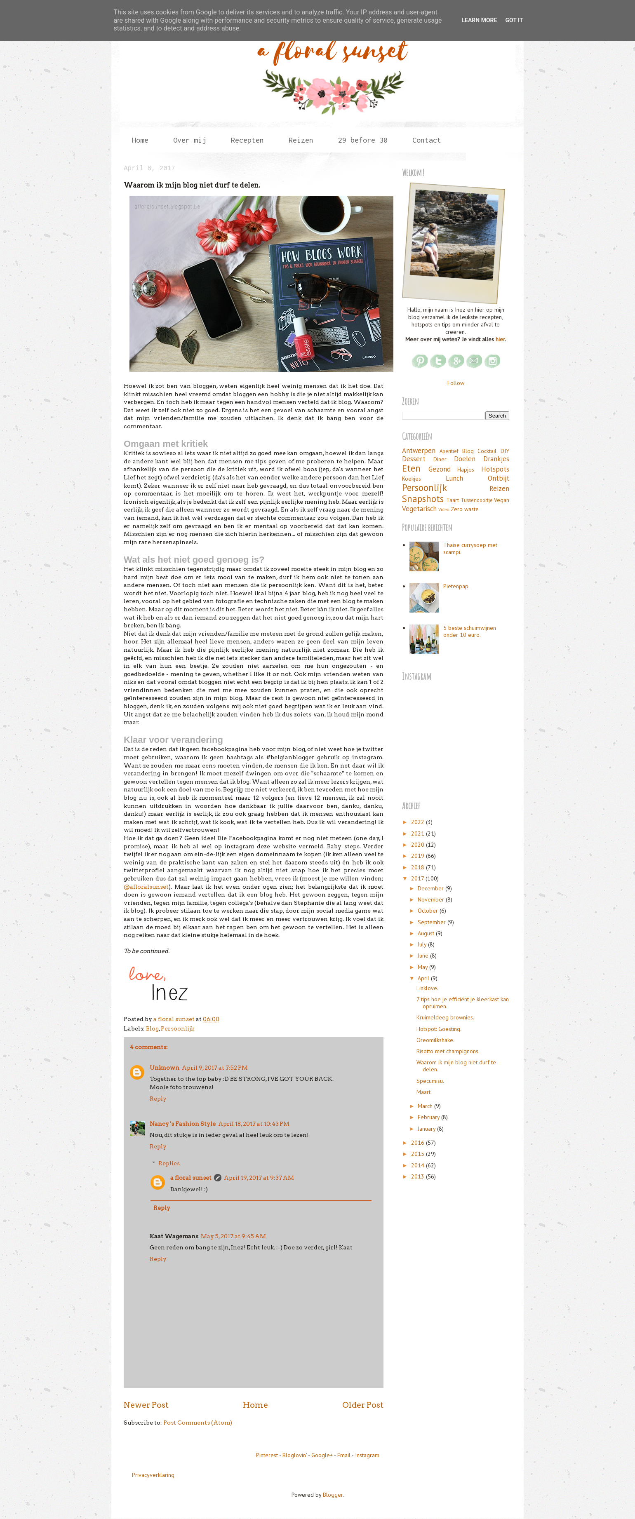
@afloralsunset (146, 886)
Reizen (301, 140)
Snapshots (423, 499)
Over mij (189, 140)
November (432, 899)
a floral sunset (191, 1177)
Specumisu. (430, 1081)
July (423, 944)
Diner (440, 459)
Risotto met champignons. (448, 1051)
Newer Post (146, 1405)
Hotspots (495, 469)
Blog (152, 1028)
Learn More (479, 20)
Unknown (164, 1067)
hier (500, 339)
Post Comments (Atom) (197, 1422)
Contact (426, 140)
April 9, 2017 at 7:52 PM (215, 1067)
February (429, 1117)
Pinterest (267, 1455)
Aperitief (449, 451)
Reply (158, 1098)
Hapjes (465, 469)
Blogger (333, 1494)
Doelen (464, 458)
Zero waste (465, 509)
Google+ (322, 1455)
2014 (418, 1165)
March (426, 1106)
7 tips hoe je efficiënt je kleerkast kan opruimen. (462, 1002)
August (427, 933)
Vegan (501, 500)
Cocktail (486, 451)
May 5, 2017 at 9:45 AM (233, 1236)
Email (343, 1455)
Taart (452, 500)
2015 (418, 1153)
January (427, 1128)
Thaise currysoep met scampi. (470, 548)
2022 (418, 822)
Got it (514, 20)
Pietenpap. (456, 586)
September (432, 922)
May (423, 967)
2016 (418, 1142)
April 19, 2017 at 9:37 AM (259, 1177)
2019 (418, 855)
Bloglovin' (294, 1455)
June (424, 955)
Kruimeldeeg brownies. (445, 1017)
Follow (455, 383)
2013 (418, 1176)
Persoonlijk (177, 1028)
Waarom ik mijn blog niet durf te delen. (456, 1066)
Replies (169, 1163)
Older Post (362, 1405)
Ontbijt (498, 478)
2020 (418, 844)
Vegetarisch (419, 508)
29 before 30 (363, 140)
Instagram (367, 1455)
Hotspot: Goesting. (438, 1029)
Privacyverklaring (153, 1475)
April (424, 978)
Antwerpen (418, 450)
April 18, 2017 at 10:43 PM (253, 1123)
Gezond (439, 469)
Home (140, 140)
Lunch (454, 478)
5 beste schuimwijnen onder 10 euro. (469, 631)
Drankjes (496, 458)
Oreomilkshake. (435, 1040)
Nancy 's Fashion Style (183, 1123)
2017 (418, 878)
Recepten (247, 140)
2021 (418, 833)
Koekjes (411, 478)
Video (443, 509)
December (431, 888)
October (429, 910)
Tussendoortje (477, 500)
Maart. (424, 1092)
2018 (418, 867)
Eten (411, 468)
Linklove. (427, 988)
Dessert (414, 458)
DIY (505, 451)
